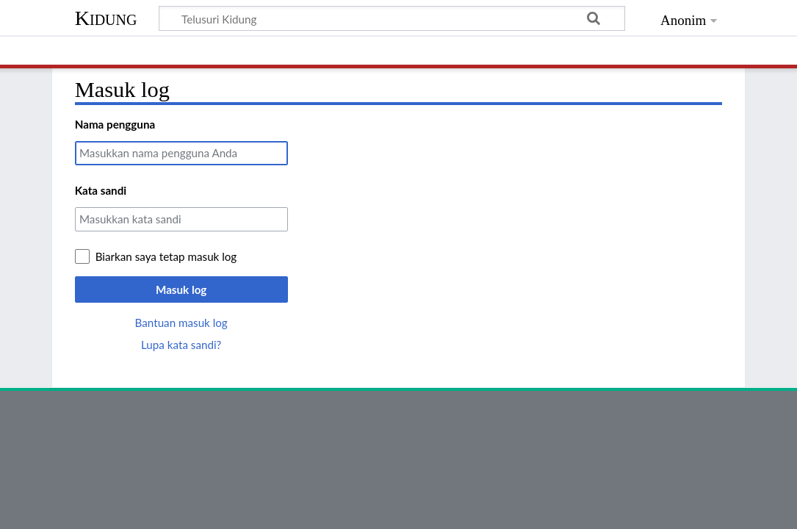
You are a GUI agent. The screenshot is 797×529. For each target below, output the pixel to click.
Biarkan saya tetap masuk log (166, 256)
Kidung (106, 18)
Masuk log (181, 289)
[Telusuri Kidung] (392, 18)
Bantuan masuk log (181, 322)
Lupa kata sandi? (181, 344)
